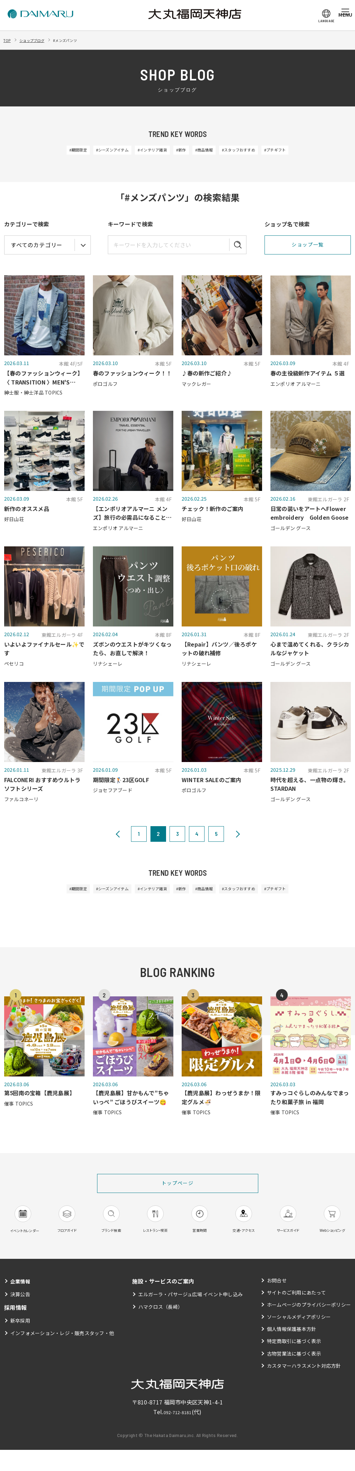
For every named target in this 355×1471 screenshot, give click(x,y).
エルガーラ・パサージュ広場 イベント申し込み (190, 1315)
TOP (8, 39)
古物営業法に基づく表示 (294, 1374)
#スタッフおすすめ (258, 150)
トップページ (177, 1187)
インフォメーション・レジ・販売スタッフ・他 (62, 1353)
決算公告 (20, 1315)
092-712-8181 (177, 1433)
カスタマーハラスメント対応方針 (304, 1386)
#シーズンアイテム (91, 150)
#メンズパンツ (82, 39)
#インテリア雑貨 (144, 150)
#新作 (182, 150)
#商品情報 (213, 150)
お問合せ (276, 1301)
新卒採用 (20, 1341)
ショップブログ (40, 39)
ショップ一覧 (307, 246)
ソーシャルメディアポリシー (299, 1337)
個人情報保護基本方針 (291, 1350)
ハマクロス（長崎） (160, 1327)
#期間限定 (45, 150)
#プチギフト (307, 150)
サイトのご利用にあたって (296, 1313)
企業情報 (21, 1302)
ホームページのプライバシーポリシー (309, 1325)
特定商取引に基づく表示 (294, 1362)
